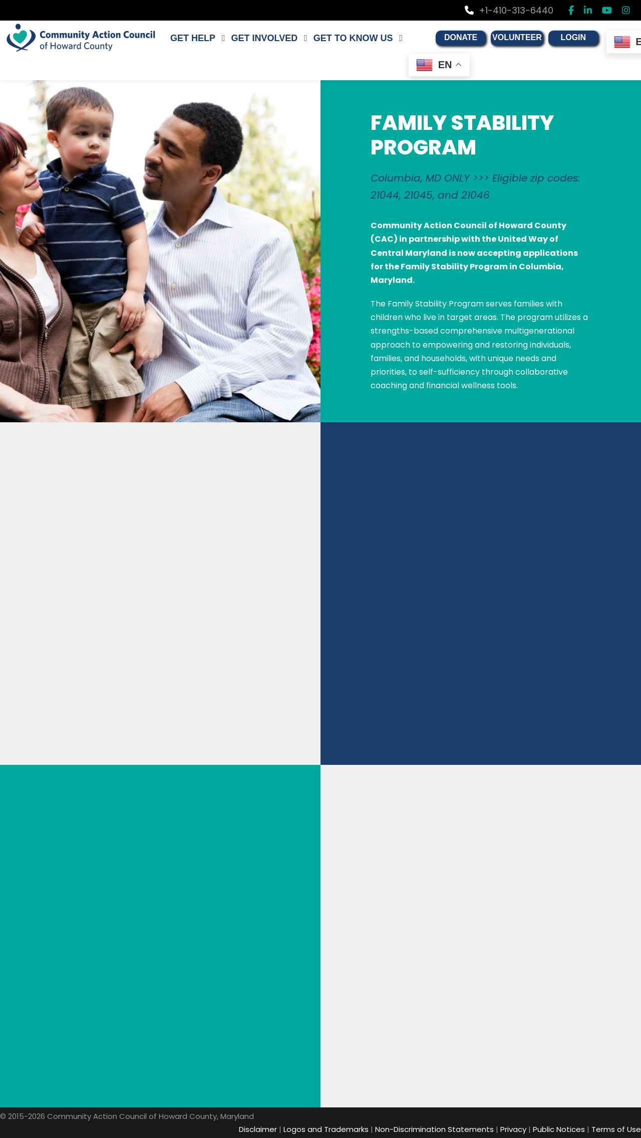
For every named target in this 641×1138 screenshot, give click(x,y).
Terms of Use (616, 1129)
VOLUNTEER (504, 37)
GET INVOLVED (257, 38)
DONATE (449, 37)
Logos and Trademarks (326, 1129)
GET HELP (190, 38)
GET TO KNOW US (343, 38)
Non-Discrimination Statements (434, 1129)
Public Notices (559, 1129)
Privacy (513, 1129)
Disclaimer (258, 1129)
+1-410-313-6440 (509, 10)
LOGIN (559, 37)
